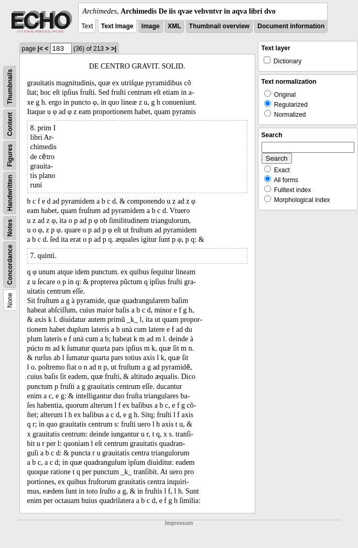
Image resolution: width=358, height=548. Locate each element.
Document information (290, 26)
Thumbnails (10, 86)
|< (40, 48)
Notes (10, 228)
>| (113, 48)
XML (174, 26)
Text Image (117, 26)
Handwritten (10, 193)
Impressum (179, 523)
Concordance (10, 264)
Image (151, 26)
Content (10, 124)
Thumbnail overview (219, 26)
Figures (10, 155)
